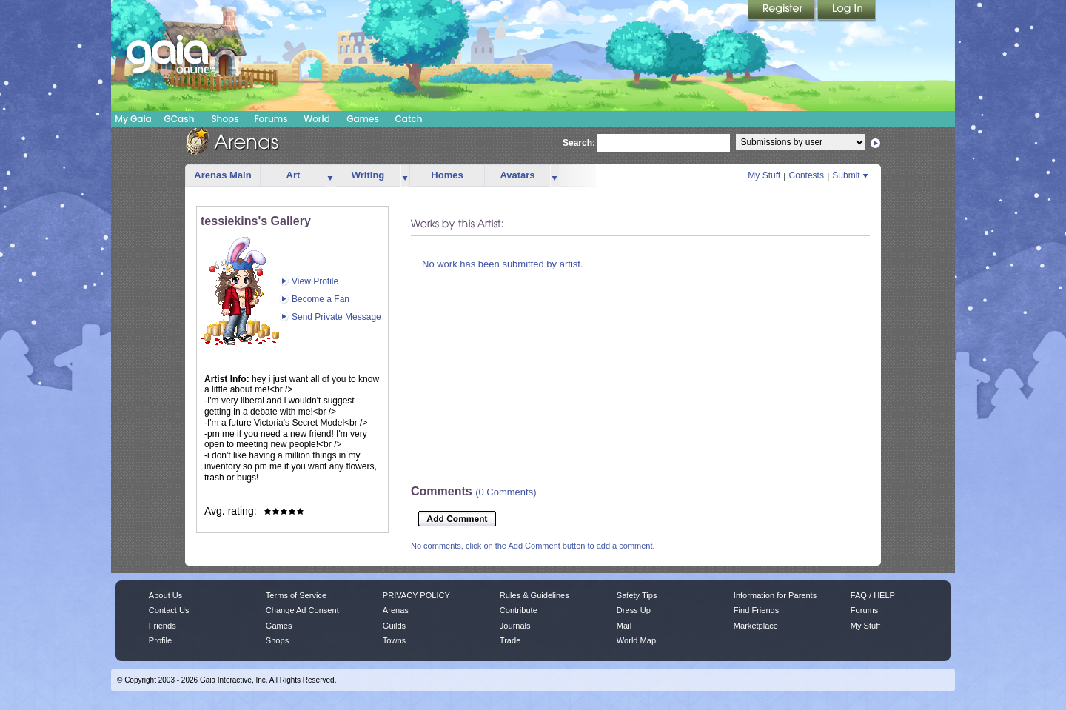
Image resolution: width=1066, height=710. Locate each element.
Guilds (394, 625)
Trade (510, 640)
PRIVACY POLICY (416, 595)
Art (293, 175)
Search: (579, 143)
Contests (806, 175)
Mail (624, 625)
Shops (224, 119)
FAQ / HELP (873, 595)
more (330, 176)
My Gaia (133, 119)
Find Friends (756, 610)
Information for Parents (775, 595)
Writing (368, 175)
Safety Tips (637, 595)
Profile (160, 640)
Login (846, 11)
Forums (270, 119)
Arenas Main (222, 175)
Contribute (518, 610)
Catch (409, 119)
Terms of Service (296, 595)
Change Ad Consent (302, 610)
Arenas (396, 610)
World (317, 119)
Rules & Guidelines (534, 595)
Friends (162, 625)
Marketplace (756, 625)
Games (362, 119)
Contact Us (169, 610)
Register (782, 11)
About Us (165, 595)
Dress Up (634, 610)
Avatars (517, 175)
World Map (636, 640)
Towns (394, 640)
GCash (179, 119)
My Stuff (764, 175)
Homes (447, 175)
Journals (515, 625)
